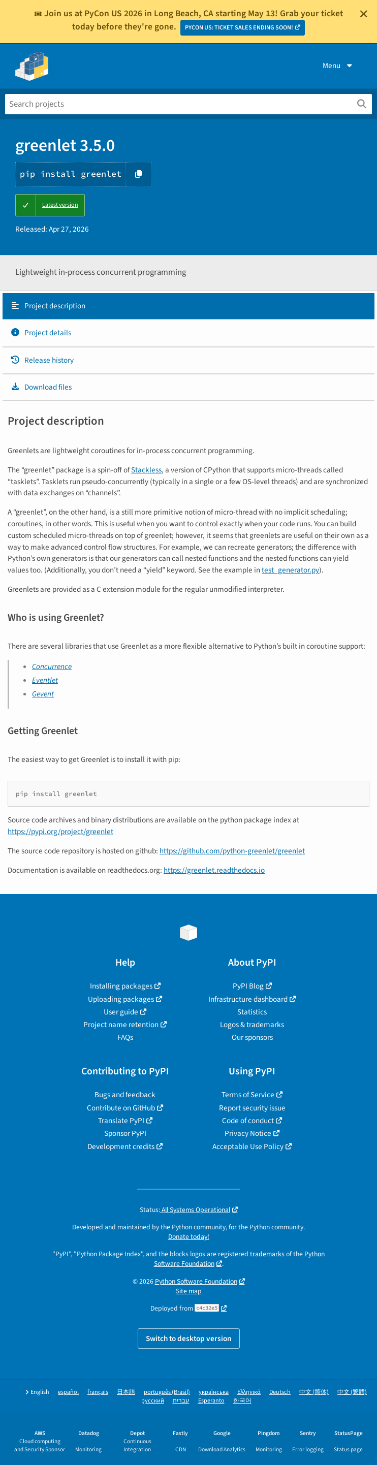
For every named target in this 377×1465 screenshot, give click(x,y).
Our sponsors (252, 1037)
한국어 (242, 1400)
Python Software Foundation (196, 1281)
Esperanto (211, 1400)
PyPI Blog (248, 986)
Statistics (252, 1011)
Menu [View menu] (338, 65)
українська (214, 1392)
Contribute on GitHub (121, 1107)
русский (152, 1400)
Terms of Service (248, 1094)
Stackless (146, 469)
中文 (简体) (314, 1392)
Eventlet (45, 680)
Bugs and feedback (125, 1094)
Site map (189, 1291)
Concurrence (52, 666)
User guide (121, 1011)
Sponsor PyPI (125, 1133)
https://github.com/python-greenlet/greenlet (232, 850)
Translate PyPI (121, 1120)
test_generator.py (290, 570)
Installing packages (121, 986)
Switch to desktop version (189, 1338)
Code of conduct (248, 1120)
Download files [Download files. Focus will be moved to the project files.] (41, 387)
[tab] (188, 306)
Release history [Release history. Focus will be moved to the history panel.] (42, 360)
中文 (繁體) (352, 1392)
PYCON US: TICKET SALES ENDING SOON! (239, 27)
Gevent (43, 693)
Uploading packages (121, 999)
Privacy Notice (248, 1133)
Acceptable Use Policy (248, 1146)
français (97, 1392)
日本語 (126, 1392)
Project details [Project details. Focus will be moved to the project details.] (40, 332)
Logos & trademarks (252, 1024)
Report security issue (252, 1107)
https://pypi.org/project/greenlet (60, 831)
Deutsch (280, 1392)
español (68, 1392)
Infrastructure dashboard (248, 999)
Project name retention (121, 1024)
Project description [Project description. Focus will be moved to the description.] (47, 305)
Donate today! (188, 1236)
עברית (181, 1400)
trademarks (267, 1254)
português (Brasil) (167, 1392)
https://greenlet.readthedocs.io (214, 870)
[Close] (363, 13)
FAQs (125, 1037)
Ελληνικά (249, 1392)
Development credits (120, 1146)
